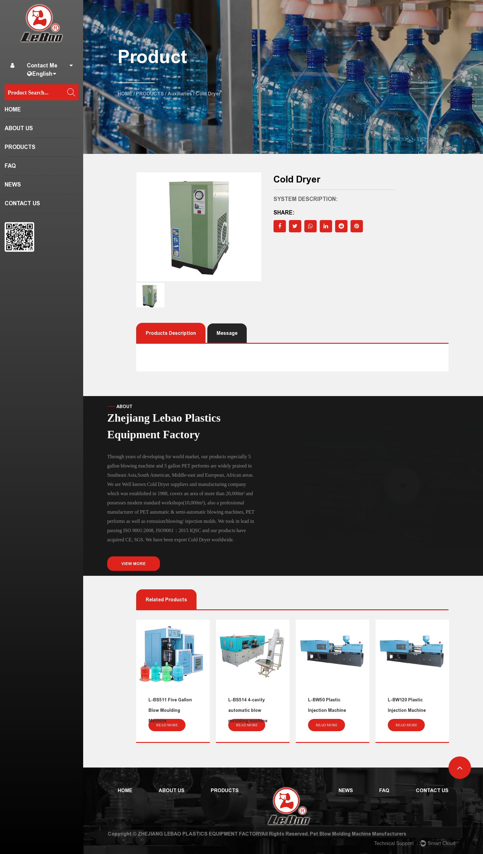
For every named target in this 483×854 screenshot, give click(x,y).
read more (167, 725)
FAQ (10, 165)
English (42, 73)
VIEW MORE (133, 563)
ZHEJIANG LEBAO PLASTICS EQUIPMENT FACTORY (200, 834)
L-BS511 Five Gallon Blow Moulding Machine (170, 710)
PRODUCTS (20, 147)
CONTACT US (22, 203)
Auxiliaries (180, 94)
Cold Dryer (199, 539)
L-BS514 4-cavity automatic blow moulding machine (247, 710)
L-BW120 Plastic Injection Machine (407, 705)
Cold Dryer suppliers (167, 484)
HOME (13, 109)
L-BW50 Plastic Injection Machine (327, 705)
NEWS (13, 184)
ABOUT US (19, 128)
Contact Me (42, 65)
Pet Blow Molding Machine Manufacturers (358, 834)
